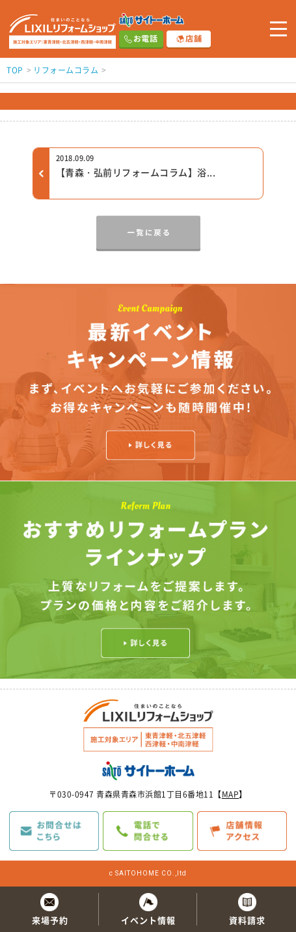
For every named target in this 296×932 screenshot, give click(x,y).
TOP (15, 70)
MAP (230, 794)
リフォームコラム (65, 70)
